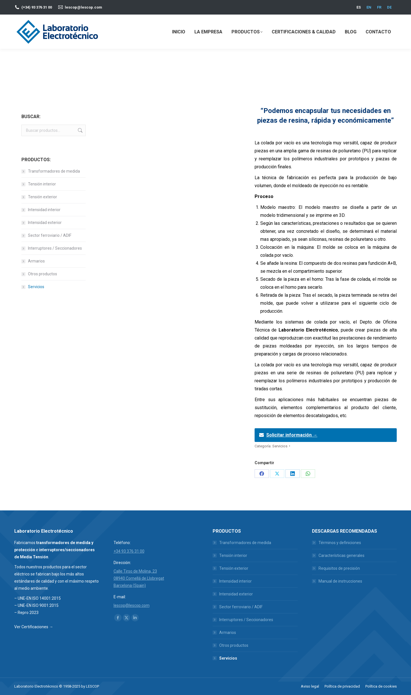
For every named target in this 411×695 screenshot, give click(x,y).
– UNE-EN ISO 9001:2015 (36, 605)
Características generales (341, 555)
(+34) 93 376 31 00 (36, 7)
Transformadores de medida (54, 171)
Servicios (279, 446)
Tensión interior (42, 184)
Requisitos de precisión (339, 568)
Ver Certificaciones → (33, 627)
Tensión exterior (42, 197)
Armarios (36, 261)
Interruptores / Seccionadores (55, 248)
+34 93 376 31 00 (129, 551)
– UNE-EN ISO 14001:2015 (37, 598)
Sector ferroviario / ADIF (49, 235)
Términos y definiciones (340, 542)
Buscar (79, 130)
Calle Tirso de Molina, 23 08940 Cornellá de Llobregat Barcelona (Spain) (139, 578)
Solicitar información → (291, 435)
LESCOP (92, 686)
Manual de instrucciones (340, 581)
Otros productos (42, 274)
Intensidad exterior (45, 222)
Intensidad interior (44, 209)
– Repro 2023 (26, 612)
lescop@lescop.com (83, 7)
